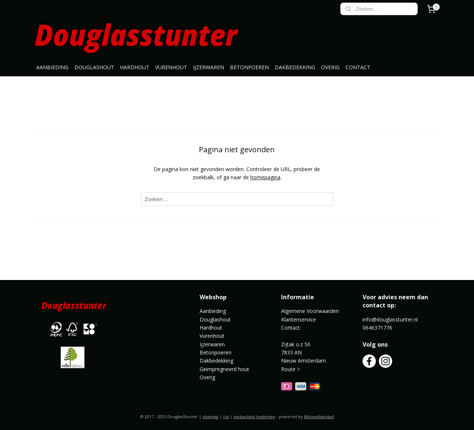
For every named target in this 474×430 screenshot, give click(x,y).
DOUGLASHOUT (94, 67)
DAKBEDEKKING (295, 67)
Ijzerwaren (212, 344)
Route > (291, 369)
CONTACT (358, 67)
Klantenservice (298, 319)
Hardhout (211, 327)
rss (226, 416)
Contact (290, 327)
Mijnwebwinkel (319, 416)
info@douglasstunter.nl (390, 319)
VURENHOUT (171, 67)
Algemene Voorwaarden (310, 310)
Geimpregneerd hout (224, 369)
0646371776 (377, 327)
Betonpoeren (215, 352)
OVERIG (330, 67)
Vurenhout (212, 335)
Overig (207, 377)
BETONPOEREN (249, 67)
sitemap (210, 416)
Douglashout (215, 319)
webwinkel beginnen (254, 416)
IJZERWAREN (208, 67)
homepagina (265, 177)
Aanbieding (213, 310)
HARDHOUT (134, 67)
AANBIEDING (52, 67)
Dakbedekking (216, 360)
